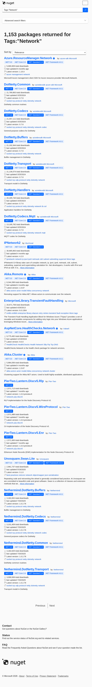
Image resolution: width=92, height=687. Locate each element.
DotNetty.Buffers (16, 137)
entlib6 (14, 313)
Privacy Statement (48, 676)
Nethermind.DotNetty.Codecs (25, 516)
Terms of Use (32, 676)
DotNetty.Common (17, 84)
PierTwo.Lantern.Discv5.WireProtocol (31, 406)
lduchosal (29, 243)
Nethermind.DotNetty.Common (26, 542)
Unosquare (44, 459)
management (17, 74)
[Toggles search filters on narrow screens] (85, 20)
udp (17, 180)
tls (43, 206)
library (29, 313)
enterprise (22, 313)
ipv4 (26, 259)
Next (52, 605)
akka (9, 291)
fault (58, 313)
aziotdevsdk (40, 85)
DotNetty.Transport (17, 163)
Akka (33, 274)
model (24, 291)
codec (44, 127)
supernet (62, 259)
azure (9, 74)
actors (13, 291)
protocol (18, 101)
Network (39, 344)
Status (6, 635)
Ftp (48, 344)
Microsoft (73, 58)
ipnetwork (11, 259)
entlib (9, 313)
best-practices (12, 475)
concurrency (37, 291)
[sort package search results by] (49, 52)
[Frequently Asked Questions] (4, 644)
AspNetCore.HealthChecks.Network (29, 328)
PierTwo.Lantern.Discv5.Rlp (24, 381)
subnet (46, 259)
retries (46, 313)
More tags (71, 259)
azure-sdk (64, 58)
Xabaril (66, 328)
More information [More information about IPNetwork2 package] (27, 268)
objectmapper (38, 475)
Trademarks (63, 676)
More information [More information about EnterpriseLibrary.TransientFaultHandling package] (35, 322)
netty (25, 101)
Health (32, 344)
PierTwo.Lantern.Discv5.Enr (24, 432)
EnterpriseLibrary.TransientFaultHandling (33, 300)
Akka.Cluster (13, 354)
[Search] (85, 10)
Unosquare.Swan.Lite (19, 458)
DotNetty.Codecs (16, 110)
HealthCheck (12, 344)
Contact (7, 625)
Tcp (52, 344)
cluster (52, 371)
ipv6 (30, 259)
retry (41, 313)
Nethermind (55, 490)
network (26, 74)
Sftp (45, 344)
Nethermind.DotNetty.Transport (26, 569)
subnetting (54, 259)
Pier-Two (52, 381)
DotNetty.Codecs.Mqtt (19, 216)
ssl (45, 206)
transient (52, 313)
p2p (15, 397)
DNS (56, 344)
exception (65, 313)
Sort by (7, 52)
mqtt (43, 233)
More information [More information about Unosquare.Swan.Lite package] (27, 484)
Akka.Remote (13, 274)
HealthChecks (24, 344)
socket (9, 101)
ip (23, 259)
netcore (22, 475)
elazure (35, 313)
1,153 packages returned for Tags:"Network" (37, 38)
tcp (13, 101)
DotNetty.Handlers (17, 190)
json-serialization (52, 475)
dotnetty (30, 101)
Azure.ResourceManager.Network (28, 58)
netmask (35, 259)
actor (19, 291)
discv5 (20, 397)
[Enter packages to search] (42, 10)
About (21, 676)
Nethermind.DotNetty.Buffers (24, 490)
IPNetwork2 (12, 242)
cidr (41, 259)
